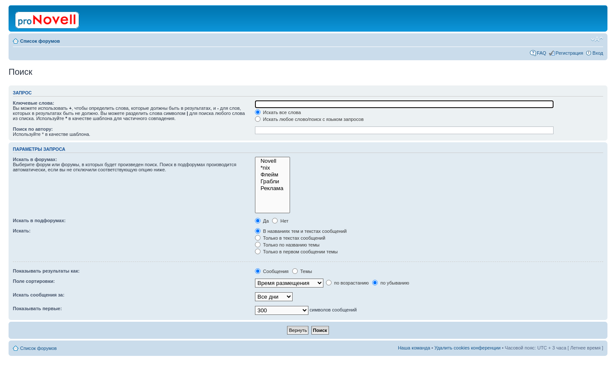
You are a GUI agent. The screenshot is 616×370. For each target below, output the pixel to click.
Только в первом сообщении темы (296, 251)
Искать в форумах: (35, 159)
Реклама (272, 188)
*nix (272, 167)
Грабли (272, 181)
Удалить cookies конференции (468, 347)
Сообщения (272, 271)
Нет (280, 220)
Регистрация (569, 53)
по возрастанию (347, 282)
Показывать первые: (37, 308)
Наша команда (414, 347)
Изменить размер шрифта (597, 39)
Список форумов (40, 41)
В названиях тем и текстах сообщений (301, 231)
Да (262, 220)
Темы (302, 271)
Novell (272, 161)
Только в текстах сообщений (290, 238)
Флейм (272, 174)
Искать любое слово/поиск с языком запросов (309, 119)
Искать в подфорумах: (39, 220)
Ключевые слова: (33, 103)
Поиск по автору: (33, 129)
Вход (597, 53)
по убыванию (390, 282)
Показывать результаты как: (46, 270)
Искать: (21, 230)
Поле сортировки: (34, 281)
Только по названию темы (287, 244)
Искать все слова (278, 112)
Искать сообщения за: (39, 294)
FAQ (541, 53)
